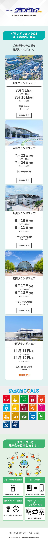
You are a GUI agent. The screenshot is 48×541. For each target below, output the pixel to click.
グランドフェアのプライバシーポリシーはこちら (24, 533)
